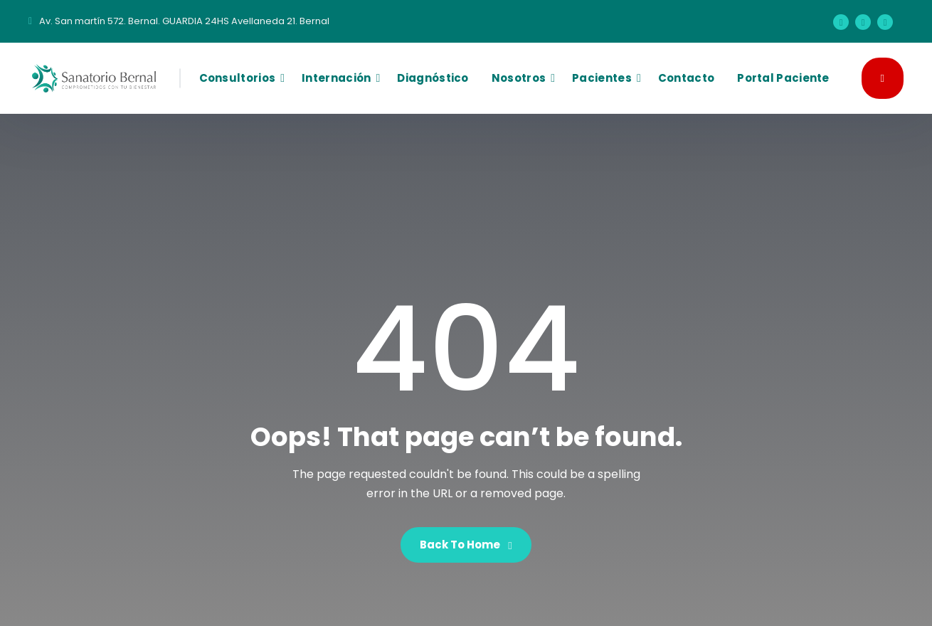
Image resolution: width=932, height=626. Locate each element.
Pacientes (602, 77)
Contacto (686, 77)
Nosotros (519, 77)
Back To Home (466, 544)
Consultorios (237, 77)
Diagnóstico (432, 77)
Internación (336, 77)
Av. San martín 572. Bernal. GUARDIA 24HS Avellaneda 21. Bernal (184, 21)
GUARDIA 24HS (882, 77)
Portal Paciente (783, 77)
